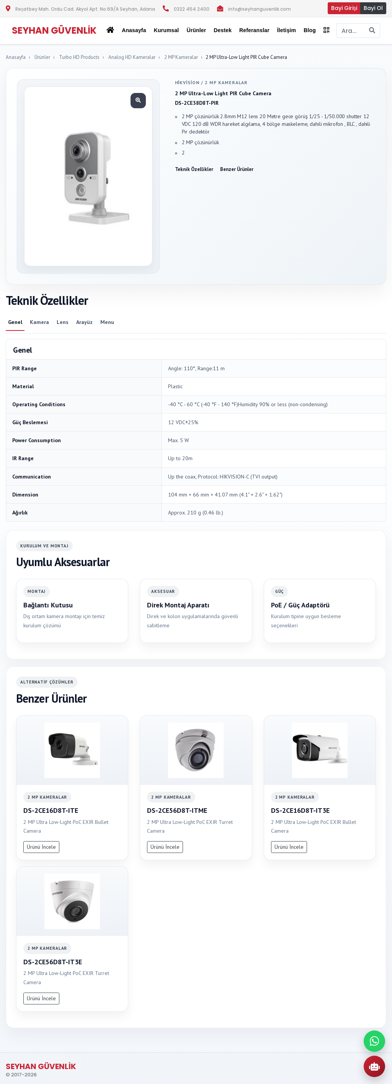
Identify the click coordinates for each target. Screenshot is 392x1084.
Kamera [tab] (39, 322)
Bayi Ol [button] (373, 8)
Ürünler (42, 57)
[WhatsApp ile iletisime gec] (374, 1041)
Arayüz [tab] (84, 322)
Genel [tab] (15, 322)
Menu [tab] (107, 322)
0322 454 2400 (191, 9)
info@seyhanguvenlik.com (259, 9)
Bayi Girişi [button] (344, 8)
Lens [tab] (63, 322)
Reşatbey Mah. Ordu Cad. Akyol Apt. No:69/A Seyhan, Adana (85, 9)
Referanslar (254, 30)
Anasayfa (134, 30)
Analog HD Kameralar (131, 57)
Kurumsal (166, 30)
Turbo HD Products (79, 57)
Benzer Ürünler (236, 169)
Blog (310, 30)
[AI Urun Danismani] (374, 1066)
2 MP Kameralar (181, 57)
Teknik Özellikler (194, 169)
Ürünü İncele (41, 846)
